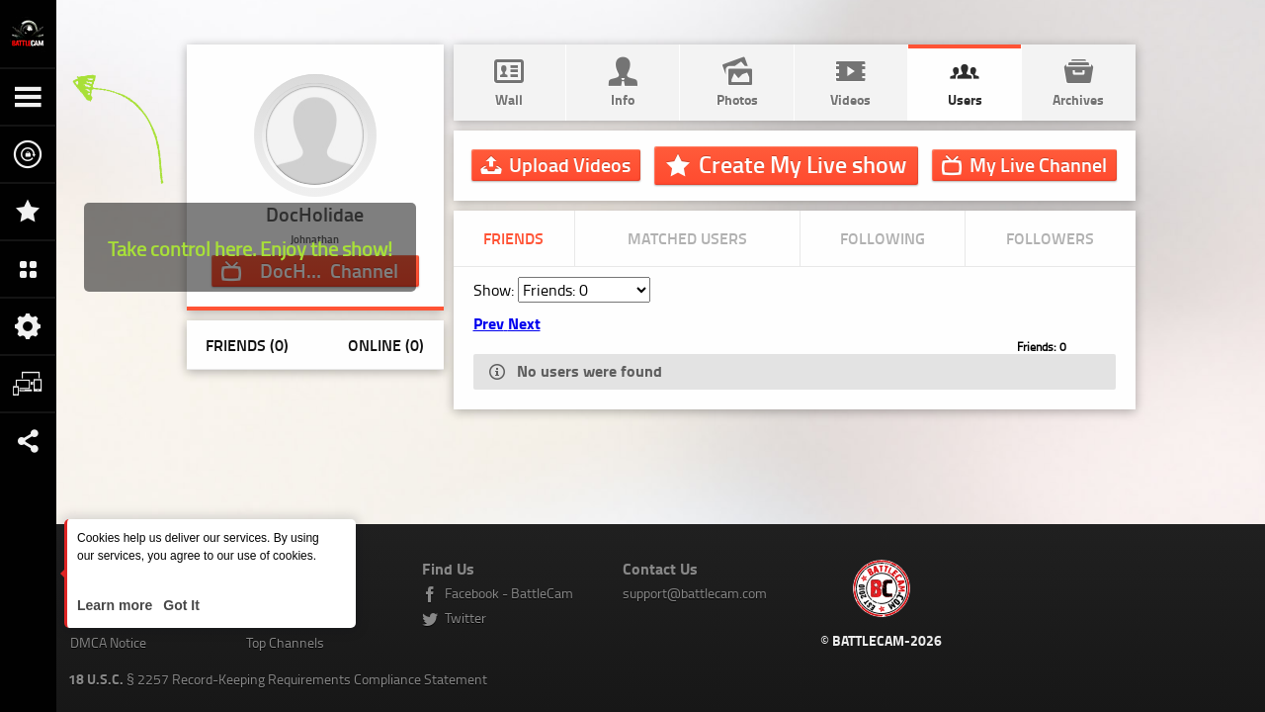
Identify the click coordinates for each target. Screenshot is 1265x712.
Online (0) (386, 344)
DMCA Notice (108, 642)
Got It (179, 605)
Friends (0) (247, 344)
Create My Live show (802, 164)
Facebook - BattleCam (509, 592)
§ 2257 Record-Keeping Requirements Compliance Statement (277, 678)
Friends (513, 237)
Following (882, 237)
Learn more (116, 605)
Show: (495, 290)
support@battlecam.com (695, 592)
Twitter (465, 617)
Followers (1050, 237)
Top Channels (285, 642)
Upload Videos (570, 164)
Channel (1038, 164)
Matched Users (687, 237)
